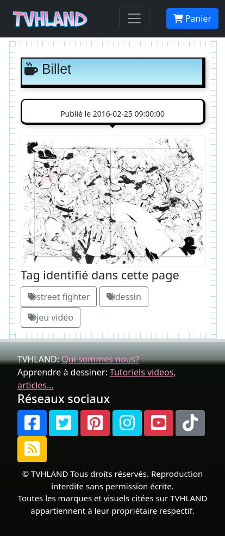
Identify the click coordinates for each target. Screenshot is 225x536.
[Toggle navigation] (134, 18)
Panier (192, 18)
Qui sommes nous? (100, 359)
